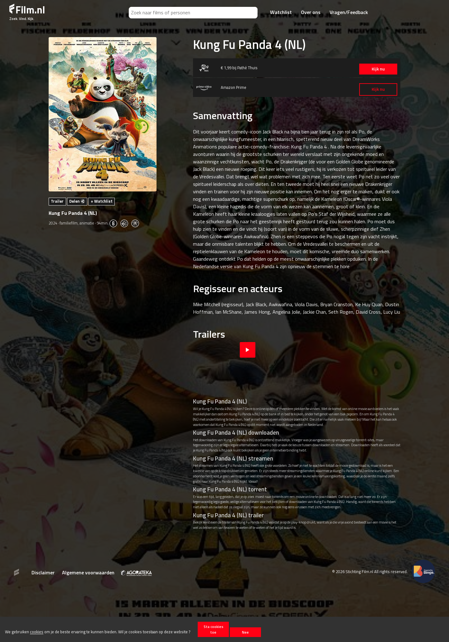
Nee (245, 632)
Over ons (311, 12)
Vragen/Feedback (349, 12)
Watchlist (281, 12)
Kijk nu (370, 68)
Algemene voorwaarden (88, 572)
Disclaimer (43, 572)
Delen (77, 201)
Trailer (57, 201)
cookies (36, 632)
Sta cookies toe (213, 629)
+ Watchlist (102, 201)
